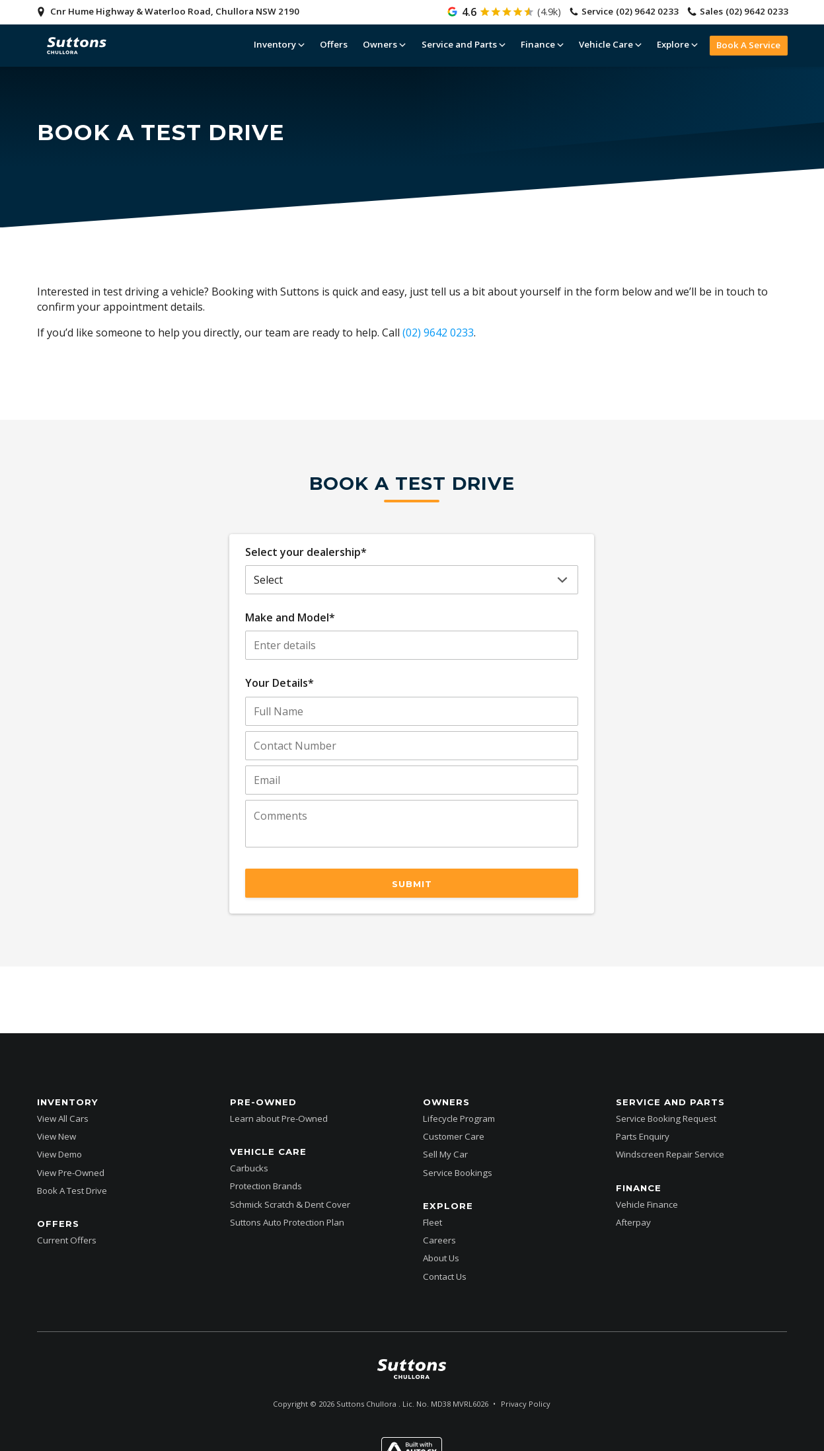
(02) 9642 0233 (438, 332)
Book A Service (748, 45)
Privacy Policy (525, 1404)
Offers (334, 44)
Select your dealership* (306, 552)
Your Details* (279, 683)
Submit (412, 884)
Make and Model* (290, 617)
